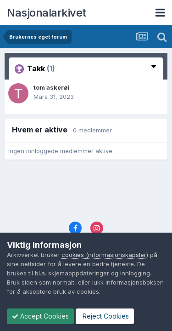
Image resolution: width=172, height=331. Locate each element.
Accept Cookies (40, 316)
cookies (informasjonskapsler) (104, 254)
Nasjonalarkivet (46, 12)
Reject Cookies (105, 316)
